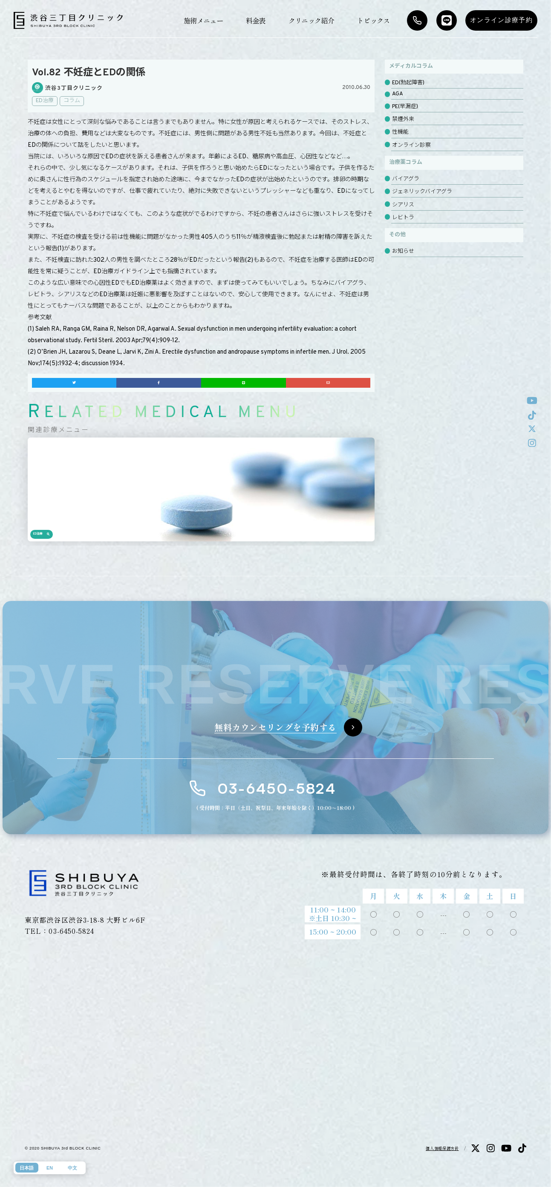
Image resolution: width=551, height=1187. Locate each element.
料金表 (255, 20)
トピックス (373, 20)
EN (49, 1167)
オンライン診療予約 (501, 20)
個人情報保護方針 (442, 1148)
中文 (72, 1167)
